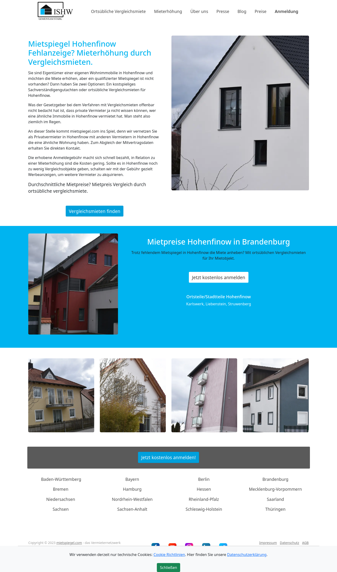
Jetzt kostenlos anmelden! (168, 457)
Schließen (168, 567)
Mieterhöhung (168, 11)
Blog (242, 11)
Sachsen (61, 509)
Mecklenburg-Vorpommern (275, 489)
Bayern (132, 479)
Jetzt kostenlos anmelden (218, 277)
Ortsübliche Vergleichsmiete (118, 11)
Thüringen (275, 509)
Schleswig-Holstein (204, 509)
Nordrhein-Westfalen (132, 499)
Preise (260, 11)
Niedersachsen (60, 499)
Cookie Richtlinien (169, 554)
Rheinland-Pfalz (204, 499)
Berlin (204, 479)
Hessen (204, 489)
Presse (222, 11)
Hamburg (132, 489)
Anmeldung (286, 11)
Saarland (275, 499)
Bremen (61, 489)
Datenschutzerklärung (246, 554)
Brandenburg (275, 479)
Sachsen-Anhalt (132, 509)
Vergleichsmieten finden (94, 211)
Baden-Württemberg (61, 479)
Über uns (199, 11)
